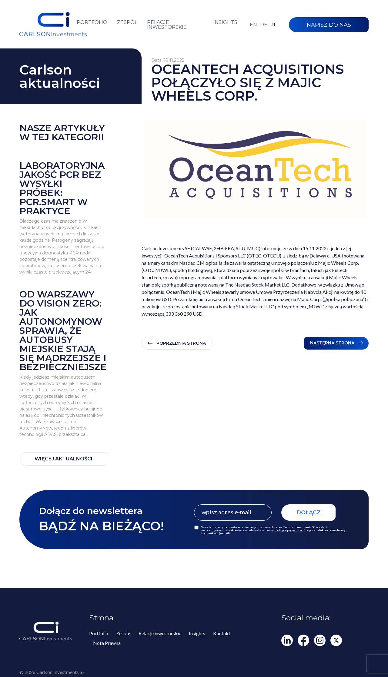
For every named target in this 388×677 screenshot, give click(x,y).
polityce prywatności (289, 530)
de (265, 24)
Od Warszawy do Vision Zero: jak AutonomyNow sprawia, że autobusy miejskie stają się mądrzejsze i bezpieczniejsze (63, 331)
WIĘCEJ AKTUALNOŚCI (63, 459)
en (255, 24)
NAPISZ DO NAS (329, 25)
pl (273, 24)
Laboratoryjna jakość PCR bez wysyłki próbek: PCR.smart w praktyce (62, 188)
